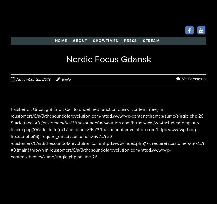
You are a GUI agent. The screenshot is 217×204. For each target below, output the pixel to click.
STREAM (151, 41)
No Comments (193, 78)
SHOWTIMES (105, 41)
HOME (61, 41)
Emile (66, 79)
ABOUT (80, 41)
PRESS (130, 41)
